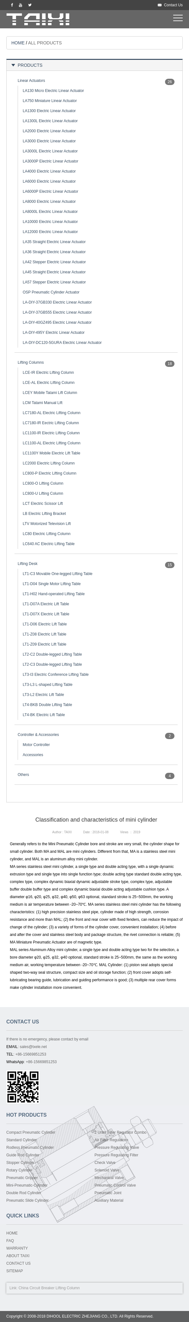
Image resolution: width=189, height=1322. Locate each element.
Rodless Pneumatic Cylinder (30, 1147)
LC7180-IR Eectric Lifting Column (51, 423)
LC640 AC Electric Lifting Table (49, 544)
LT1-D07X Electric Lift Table (46, 614)
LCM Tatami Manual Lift (42, 403)
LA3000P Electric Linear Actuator (50, 161)
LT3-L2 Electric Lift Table (43, 694)
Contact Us (173, 5)
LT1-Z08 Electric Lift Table (44, 634)
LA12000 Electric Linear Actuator (50, 232)
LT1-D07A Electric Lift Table (46, 604)
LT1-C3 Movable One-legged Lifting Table (57, 574)
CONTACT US (18, 1263)
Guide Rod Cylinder (22, 1155)
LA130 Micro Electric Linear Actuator (53, 90)
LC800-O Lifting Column (43, 483)
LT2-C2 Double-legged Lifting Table (52, 654)
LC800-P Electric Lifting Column (49, 473)
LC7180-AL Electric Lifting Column (51, 413)
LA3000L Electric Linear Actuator (50, 151)
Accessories (33, 755)
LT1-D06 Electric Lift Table (45, 624)
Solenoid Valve (107, 1170)
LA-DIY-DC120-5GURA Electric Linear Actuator (62, 342)
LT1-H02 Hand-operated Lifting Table (54, 594)
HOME (18, 42)
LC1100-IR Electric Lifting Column (51, 433)
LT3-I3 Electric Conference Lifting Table (56, 674)
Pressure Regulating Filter (117, 1155)
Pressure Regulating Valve (117, 1147)
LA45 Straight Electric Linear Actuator (54, 272)
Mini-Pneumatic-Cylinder (27, 1185)
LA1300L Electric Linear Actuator (50, 121)
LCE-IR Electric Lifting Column (48, 372)
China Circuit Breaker (37, 1288)
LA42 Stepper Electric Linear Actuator (54, 262)
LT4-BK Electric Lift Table (44, 715)
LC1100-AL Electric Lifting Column (51, 443)
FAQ (10, 1241)
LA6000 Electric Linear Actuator (49, 181)
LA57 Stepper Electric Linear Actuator (54, 282)
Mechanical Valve (109, 1178)
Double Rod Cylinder (23, 1193)
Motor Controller (36, 745)
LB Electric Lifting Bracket (44, 513)
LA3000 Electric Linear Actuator (49, 141)
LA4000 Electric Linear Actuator (49, 171)
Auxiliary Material (109, 1200)
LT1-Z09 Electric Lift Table (44, 644)
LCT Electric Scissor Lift (43, 503)
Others (23, 774)
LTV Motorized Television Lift (47, 523)
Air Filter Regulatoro (111, 1140)
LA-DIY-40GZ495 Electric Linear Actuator (57, 322)
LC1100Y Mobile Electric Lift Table (51, 453)
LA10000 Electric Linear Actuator (50, 221)
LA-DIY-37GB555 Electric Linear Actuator (57, 312)
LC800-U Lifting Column (43, 493)
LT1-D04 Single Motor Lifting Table (52, 584)
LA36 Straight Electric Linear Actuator (54, 252)
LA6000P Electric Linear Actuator (50, 191)
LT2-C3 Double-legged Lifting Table (52, 664)
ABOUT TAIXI (17, 1256)
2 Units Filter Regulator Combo (121, 1132)
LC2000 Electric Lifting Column (49, 463)
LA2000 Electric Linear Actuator (49, 131)
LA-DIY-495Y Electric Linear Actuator (54, 332)
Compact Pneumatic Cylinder (30, 1132)
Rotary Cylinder (19, 1170)
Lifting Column (68, 1288)
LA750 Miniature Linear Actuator (50, 101)
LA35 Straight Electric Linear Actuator (54, 242)
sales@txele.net (33, 1047)
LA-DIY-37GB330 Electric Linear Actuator (57, 302)
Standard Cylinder (21, 1140)
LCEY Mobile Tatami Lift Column (50, 392)
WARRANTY (17, 1248)
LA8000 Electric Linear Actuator (49, 201)
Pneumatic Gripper (22, 1178)
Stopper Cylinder (20, 1162)
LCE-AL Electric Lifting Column (48, 382)
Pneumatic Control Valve (115, 1185)
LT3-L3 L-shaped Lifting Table (48, 684)
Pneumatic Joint (108, 1193)
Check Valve (105, 1162)
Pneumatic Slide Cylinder (27, 1200)
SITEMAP (14, 1271)
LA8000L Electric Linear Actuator (50, 211)
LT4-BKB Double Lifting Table (47, 705)
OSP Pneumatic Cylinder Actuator (51, 292)
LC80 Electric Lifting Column (46, 534)
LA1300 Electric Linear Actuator (49, 111)
